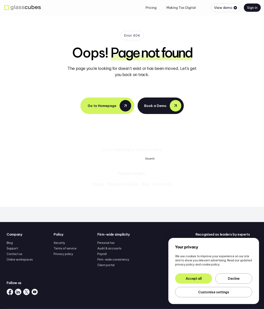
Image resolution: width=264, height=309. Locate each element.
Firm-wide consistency (113, 259)
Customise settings (213, 292)
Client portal (105, 265)
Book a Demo (162, 106)
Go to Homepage (109, 106)
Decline (234, 278)
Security (59, 243)
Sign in (252, 8)
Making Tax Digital (122, 184)
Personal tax (106, 243)
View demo (225, 8)
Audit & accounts (109, 248)
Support (12, 248)
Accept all (194, 278)
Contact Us (162, 184)
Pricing (98, 184)
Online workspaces (20, 259)
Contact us (14, 254)
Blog (145, 184)
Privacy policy (63, 254)
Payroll (102, 254)
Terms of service (65, 248)
